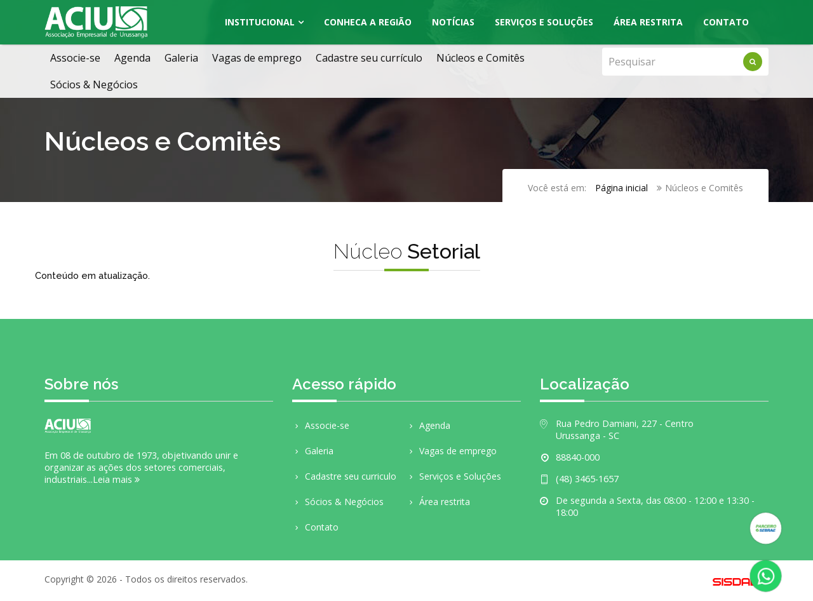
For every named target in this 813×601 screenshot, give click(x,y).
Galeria (181, 58)
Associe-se (75, 58)
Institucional (260, 22)
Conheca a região (368, 22)
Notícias (453, 22)
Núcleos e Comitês (480, 58)
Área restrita (438, 502)
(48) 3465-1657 (587, 479)
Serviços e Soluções (544, 22)
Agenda (132, 58)
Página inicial (621, 188)
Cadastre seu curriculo (344, 476)
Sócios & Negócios (94, 84)
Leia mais (116, 479)
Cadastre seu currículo (369, 58)
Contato (726, 22)
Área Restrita (648, 22)
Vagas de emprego (257, 58)
